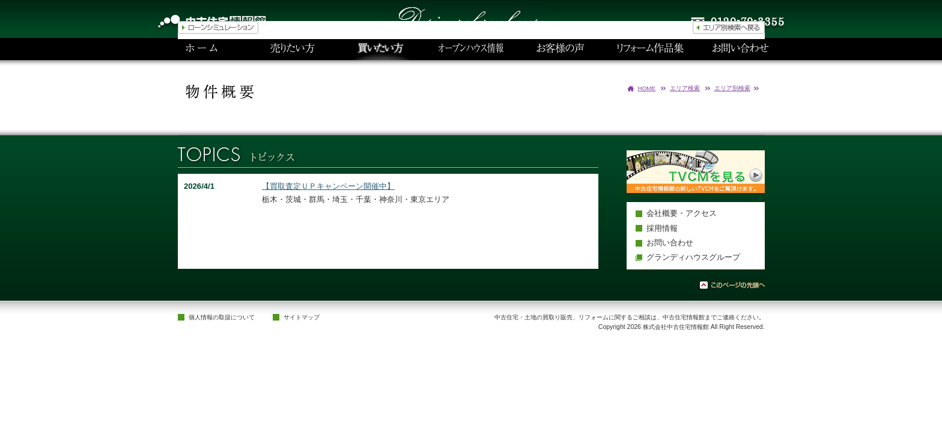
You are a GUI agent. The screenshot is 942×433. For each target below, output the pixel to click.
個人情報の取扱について (222, 317)
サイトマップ (302, 317)
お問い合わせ (669, 242)
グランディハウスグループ (693, 257)
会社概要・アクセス (681, 213)
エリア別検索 (732, 88)
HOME (647, 88)
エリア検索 (685, 88)
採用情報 (662, 228)
